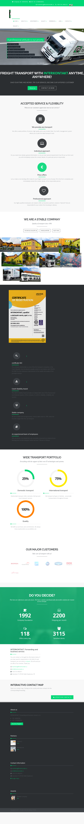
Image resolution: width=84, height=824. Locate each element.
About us (32, 88)
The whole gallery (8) (30, 230)
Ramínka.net (20, 759)
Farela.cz (19, 753)
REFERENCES (52, 21)
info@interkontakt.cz (18, 681)
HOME (16, 21)
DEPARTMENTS (34, 21)
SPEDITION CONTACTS (62, 709)
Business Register (17, 736)
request (28, 673)
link (18, 810)
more (18, 755)
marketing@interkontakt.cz (19, 678)
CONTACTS (68, 21)
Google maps (14, 790)
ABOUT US (24, 21)
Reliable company (22, 808)
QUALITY (44, 21)
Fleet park (56, 230)
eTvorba (34, 822)
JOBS (60, 21)
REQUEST (16, 26)
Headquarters (45, 230)
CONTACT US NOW (47, 88)
